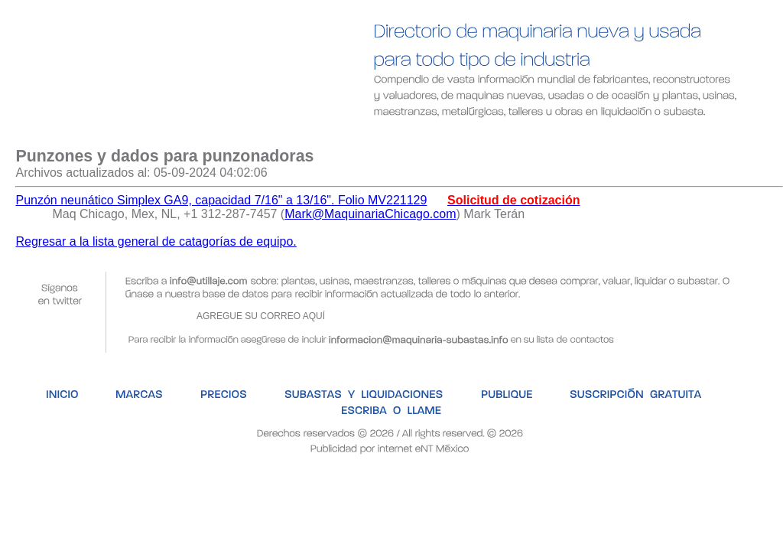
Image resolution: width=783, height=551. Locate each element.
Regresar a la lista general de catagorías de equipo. (155, 241)
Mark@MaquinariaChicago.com (370, 213)
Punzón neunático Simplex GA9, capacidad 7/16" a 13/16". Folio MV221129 (221, 200)
